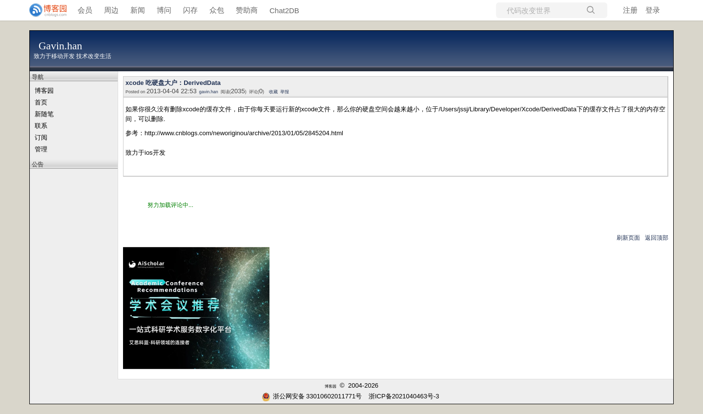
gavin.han (208, 91)
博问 (164, 10)
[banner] (43, 10)
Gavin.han (60, 46)
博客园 (44, 90)
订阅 (41, 137)
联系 (41, 125)
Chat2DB (284, 10)
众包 (216, 10)
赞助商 (247, 10)
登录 (652, 10)
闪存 (190, 10)
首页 (41, 102)
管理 (41, 149)
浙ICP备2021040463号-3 (404, 396)
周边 (111, 10)
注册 (630, 10)
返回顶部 (656, 237)
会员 (85, 10)
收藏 (273, 91)
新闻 (137, 10)
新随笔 (44, 114)
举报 (284, 91)
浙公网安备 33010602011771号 (312, 396)
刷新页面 (628, 237)
